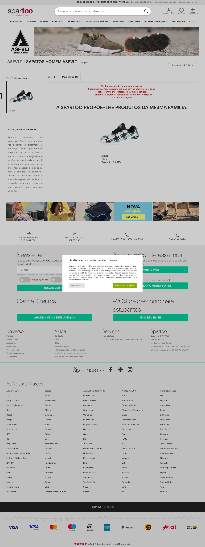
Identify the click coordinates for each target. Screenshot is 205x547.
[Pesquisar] (146, 11)
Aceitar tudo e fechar (124, 285)
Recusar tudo (77, 285)
